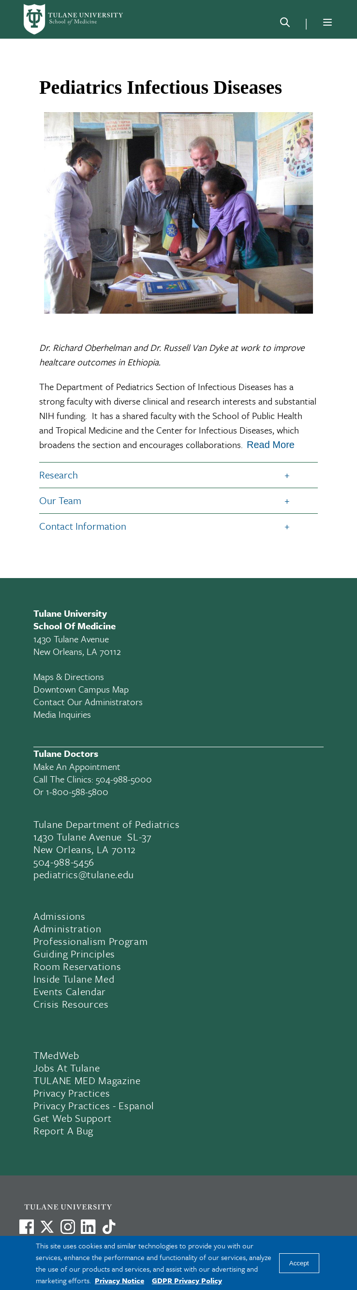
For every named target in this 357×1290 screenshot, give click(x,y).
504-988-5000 (124, 778)
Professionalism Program (90, 941)
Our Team (60, 500)
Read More (271, 444)
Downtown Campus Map (81, 689)
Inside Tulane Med (73, 978)
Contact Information (82, 526)
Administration (67, 928)
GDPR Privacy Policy (187, 1280)
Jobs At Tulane (66, 1067)
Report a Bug (63, 1130)
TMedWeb (56, 1055)
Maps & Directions (68, 676)
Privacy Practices (71, 1093)
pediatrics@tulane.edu (83, 874)
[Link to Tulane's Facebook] (67, 1226)
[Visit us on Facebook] (26, 1226)
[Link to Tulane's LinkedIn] (88, 1226)
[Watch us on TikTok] (109, 1226)
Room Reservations (77, 966)
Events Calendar (69, 991)
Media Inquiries (62, 714)
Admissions (59, 916)
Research (58, 474)
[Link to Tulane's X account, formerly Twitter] (47, 1226)
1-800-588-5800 (77, 791)
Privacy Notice (119, 1280)
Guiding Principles (74, 953)
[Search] (285, 24)
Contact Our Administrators (88, 701)
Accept (299, 1263)
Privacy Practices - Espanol (93, 1105)
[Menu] (327, 22)
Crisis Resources (71, 1004)
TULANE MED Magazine (87, 1080)
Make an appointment (76, 766)
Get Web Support (72, 1118)
